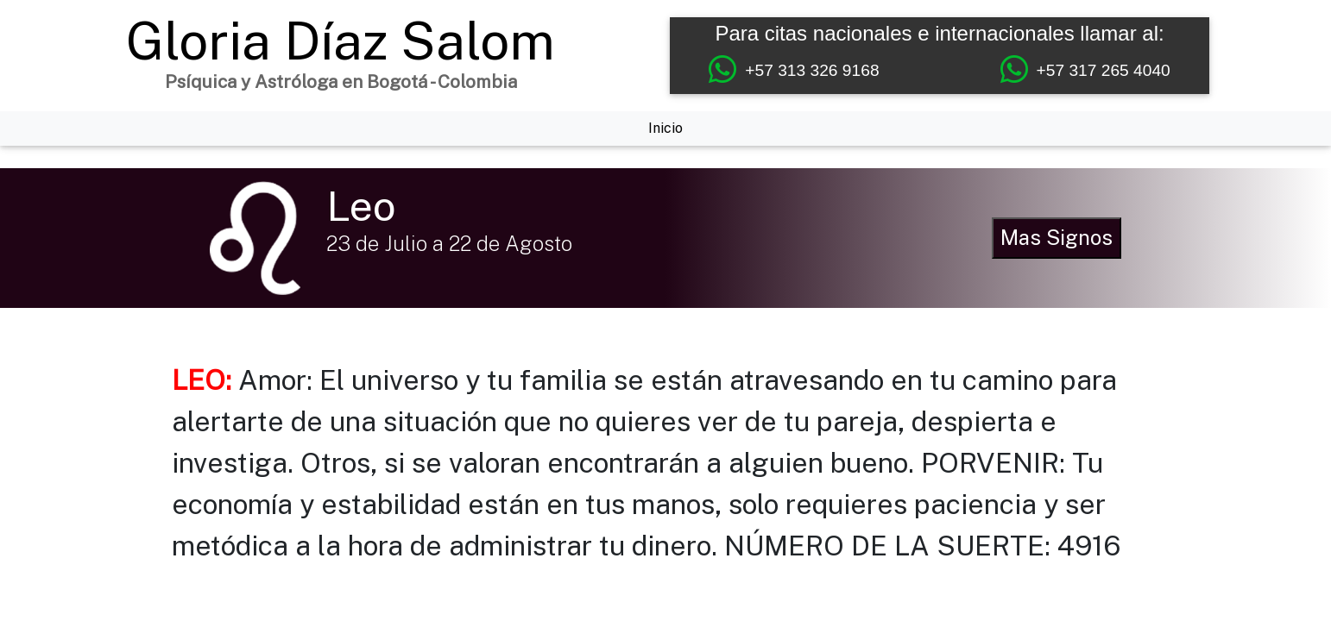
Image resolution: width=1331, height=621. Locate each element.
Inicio (665, 128)
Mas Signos (1056, 237)
